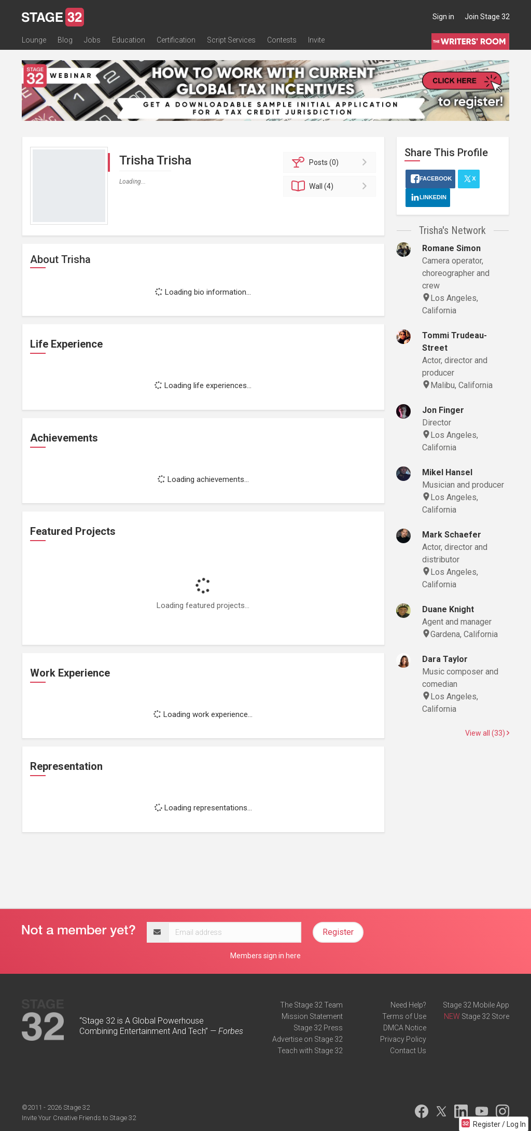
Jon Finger (443, 410)
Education (128, 40)
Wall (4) (331, 186)
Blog (65, 40)
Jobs (92, 40)
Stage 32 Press (318, 1028)
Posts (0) (331, 162)
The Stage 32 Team (311, 1005)
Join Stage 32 (487, 16)
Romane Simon (451, 248)
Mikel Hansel (447, 472)
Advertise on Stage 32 (307, 1039)
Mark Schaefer (451, 535)
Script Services (231, 40)
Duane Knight (448, 609)
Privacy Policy (403, 1039)
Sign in (443, 16)
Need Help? (408, 1005)
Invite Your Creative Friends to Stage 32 (79, 1118)
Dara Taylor (445, 659)
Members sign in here (265, 955)
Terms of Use (404, 1016)
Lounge (34, 40)
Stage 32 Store (485, 1016)
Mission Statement (312, 1016)
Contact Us (408, 1050)
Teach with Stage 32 (310, 1050)
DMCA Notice (404, 1028)
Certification (176, 40)
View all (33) (487, 733)
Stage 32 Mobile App (476, 1005)
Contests (282, 40)
